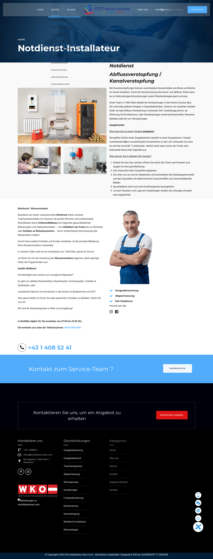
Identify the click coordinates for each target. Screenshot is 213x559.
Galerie (71, 9)
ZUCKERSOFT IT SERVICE (154, 554)
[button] (198, 526)
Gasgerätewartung (126, 290)
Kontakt (160, 9)
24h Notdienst (124, 301)
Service (55, 9)
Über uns (142, 9)
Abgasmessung (124, 295)
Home (40, 9)
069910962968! (72, 327)
